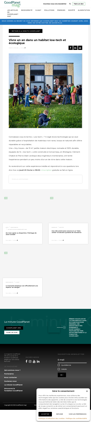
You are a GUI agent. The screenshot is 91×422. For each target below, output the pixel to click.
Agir (7, 227)
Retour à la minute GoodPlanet (25, 31)
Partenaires (9, 374)
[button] (87, 391)
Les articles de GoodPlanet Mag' (17, 229)
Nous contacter (10, 377)
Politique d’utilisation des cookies (51, 418)
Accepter (45, 414)
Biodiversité (26, 10)
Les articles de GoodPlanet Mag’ (12, 13)
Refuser (59, 414)
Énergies (61, 10)
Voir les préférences (77, 414)
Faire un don (79, 4)
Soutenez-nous (10, 381)
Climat (38, 10)
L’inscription (46, 170)
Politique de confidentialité (76, 418)
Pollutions (49, 10)
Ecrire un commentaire (20, 179)
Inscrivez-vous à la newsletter (54, 4)
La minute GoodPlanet (13, 385)
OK (61, 375)
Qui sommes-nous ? (12, 370)
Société (71, 10)
